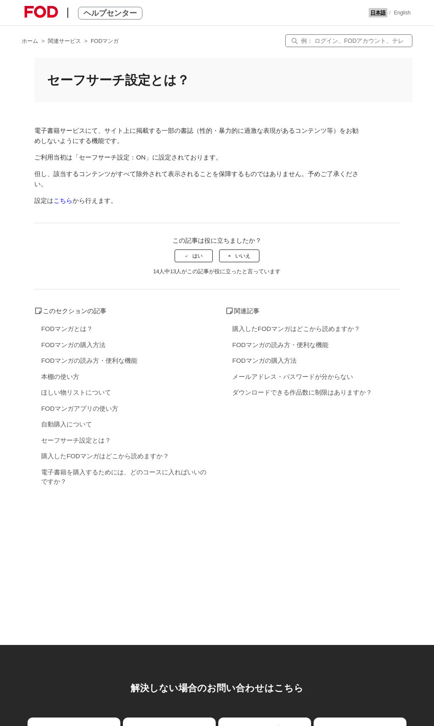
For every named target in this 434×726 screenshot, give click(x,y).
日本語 (378, 13)
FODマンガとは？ (67, 328)
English (402, 13)
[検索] (348, 40)
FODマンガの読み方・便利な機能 (89, 360)
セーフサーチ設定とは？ (76, 440)
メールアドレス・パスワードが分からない (292, 376)
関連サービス (64, 41)
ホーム (30, 41)
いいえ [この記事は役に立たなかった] (242, 256)
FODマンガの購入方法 (73, 344)
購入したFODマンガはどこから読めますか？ (105, 456)
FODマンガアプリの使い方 (79, 408)
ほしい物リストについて (76, 392)
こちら (62, 200)
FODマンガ (105, 41)
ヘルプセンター (110, 13)
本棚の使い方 (60, 376)
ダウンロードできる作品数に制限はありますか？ (302, 392)
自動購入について (66, 424)
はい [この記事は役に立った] (197, 256)
